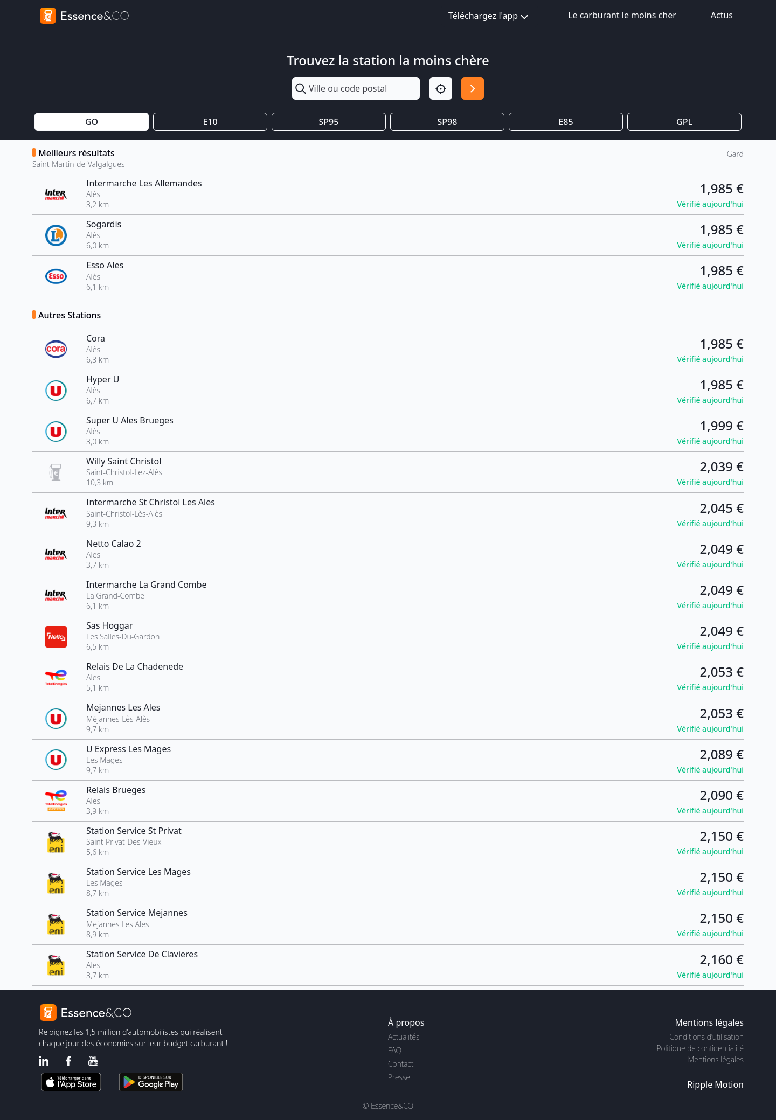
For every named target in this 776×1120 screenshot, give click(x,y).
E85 (565, 122)
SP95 (329, 122)
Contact (400, 1064)
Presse (399, 1077)
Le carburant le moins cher (622, 15)
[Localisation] (440, 88)
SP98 (448, 122)
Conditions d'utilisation (706, 1037)
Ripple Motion (715, 1084)
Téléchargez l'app (489, 16)
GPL (684, 122)
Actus (722, 15)
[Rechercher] (472, 88)
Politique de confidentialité (700, 1048)
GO (91, 122)
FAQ (394, 1050)
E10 (210, 122)
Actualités (404, 1037)
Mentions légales (716, 1059)
